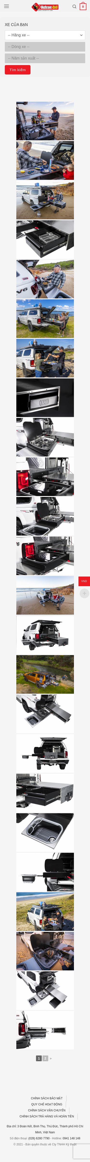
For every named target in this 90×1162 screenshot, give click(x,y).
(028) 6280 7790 (38, 1138)
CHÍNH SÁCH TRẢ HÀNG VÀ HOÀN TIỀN (47, 1116)
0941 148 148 (71, 1138)
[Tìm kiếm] (74, 6)
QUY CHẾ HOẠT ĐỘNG (46, 1104)
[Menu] (6, 6)
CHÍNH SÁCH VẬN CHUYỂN (47, 1110)
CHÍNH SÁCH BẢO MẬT (47, 1098)
